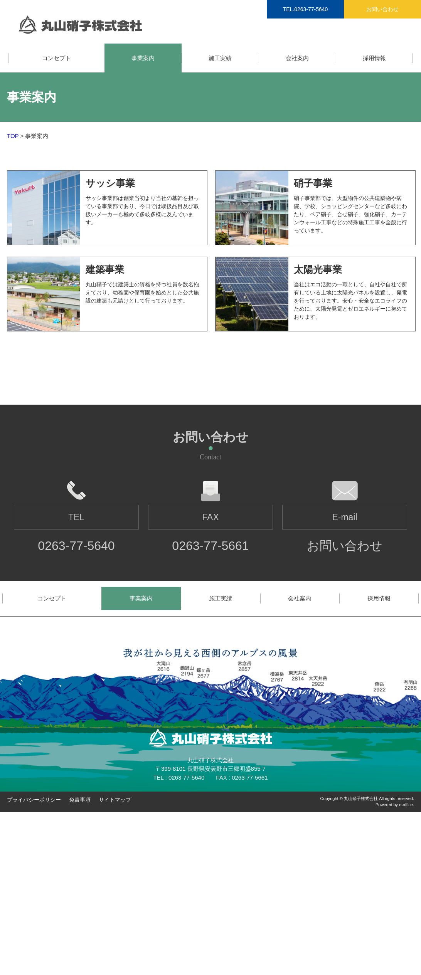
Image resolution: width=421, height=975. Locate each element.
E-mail (344, 517)
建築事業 (105, 269)
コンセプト (56, 58)
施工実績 (220, 58)
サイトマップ (115, 799)
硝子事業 (313, 183)
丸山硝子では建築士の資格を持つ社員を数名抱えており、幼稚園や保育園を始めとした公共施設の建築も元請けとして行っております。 (142, 292)
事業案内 (143, 58)
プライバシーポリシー (34, 799)
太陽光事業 (318, 269)
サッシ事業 (110, 183)
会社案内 (297, 58)
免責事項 (80, 799)
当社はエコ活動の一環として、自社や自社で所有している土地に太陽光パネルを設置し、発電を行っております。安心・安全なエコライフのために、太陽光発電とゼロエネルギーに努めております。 (350, 300)
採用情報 (374, 58)
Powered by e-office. (395, 804)
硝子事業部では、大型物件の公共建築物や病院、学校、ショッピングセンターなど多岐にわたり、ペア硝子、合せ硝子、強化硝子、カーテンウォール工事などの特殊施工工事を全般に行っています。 (350, 214)
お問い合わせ (382, 9)
